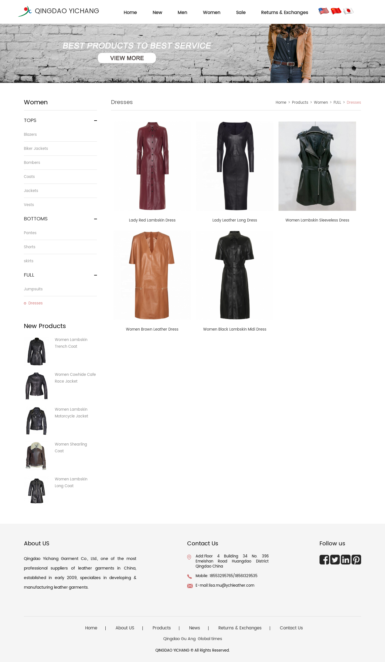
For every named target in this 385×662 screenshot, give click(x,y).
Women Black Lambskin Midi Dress (234, 330)
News (194, 628)
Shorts (29, 247)
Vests (29, 205)
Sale (241, 12)
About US (125, 628)
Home (281, 103)
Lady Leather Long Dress (234, 220)
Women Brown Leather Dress (152, 330)
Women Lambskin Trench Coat (71, 343)
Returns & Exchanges (284, 12)
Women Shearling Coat (71, 448)
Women (211, 12)
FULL (29, 275)
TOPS (30, 120)
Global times (210, 639)
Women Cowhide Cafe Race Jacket (75, 378)
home (130, 12)
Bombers (32, 163)
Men (182, 12)
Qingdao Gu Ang (179, 639)
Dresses (35, 303)
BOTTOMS (36, 219)
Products (300, 103)
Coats (29, 177)
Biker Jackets (36, 149)
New (157, 12)
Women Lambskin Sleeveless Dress (317, 220)
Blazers (30, 135)
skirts (28, 261)
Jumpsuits (33, 289)
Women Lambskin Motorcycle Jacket (71, 413)
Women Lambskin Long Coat (71, 482)
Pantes (30, 233)
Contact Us (291, 628)
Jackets (31, 191)
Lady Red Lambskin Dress (152, 220)
